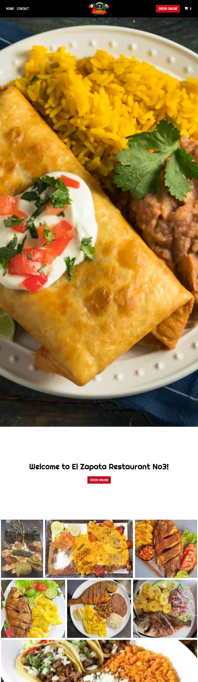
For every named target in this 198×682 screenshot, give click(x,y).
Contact (23, 8)
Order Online (167, 8)
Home (10, 8)
